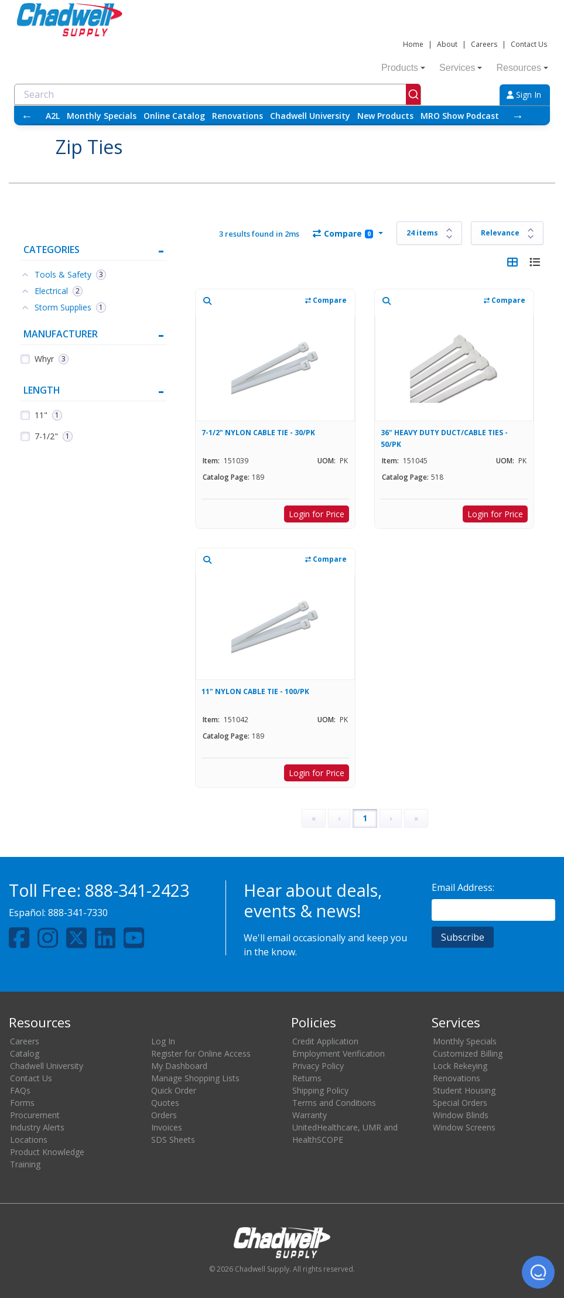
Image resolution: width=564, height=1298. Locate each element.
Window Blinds (460, 1115)
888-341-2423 (137, 890)
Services (460, 68)
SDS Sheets (173, 1139)
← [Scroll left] (27, 116)
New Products (385, 115)
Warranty (309, 1115)
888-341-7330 (78, 912)
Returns (307, 1078)
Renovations (237, 115)
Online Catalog (174, 115)
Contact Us (529, 44)
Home (413, 44)
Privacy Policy (318, 1065)
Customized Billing (468, 1053)
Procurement (35, 1115)
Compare (343, 233)
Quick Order (173, 1090)
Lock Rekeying (460, 1065)
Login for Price (316, 514)
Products (403, 68)
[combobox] (217, 94)
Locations (28, 1139)
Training (25, 1164)
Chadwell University (310, 115)
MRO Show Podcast (460, 115)
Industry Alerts (37, 1127)
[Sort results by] (507, 233)
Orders (164, 1115)
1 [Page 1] (365, 818)
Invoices (166, 1127)
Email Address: (463, 887)
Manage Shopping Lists (195, 1078)
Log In (163, 1041)
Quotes (165, 1102)
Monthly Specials (101, 115)
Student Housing (464, 1090)
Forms (22, 1102)
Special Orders (460, 1102)
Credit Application (325, 1041)
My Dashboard (179, 1065)
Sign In (524, 94)
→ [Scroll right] (518, 116)
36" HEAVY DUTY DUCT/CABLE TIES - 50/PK (444, 438)
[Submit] (413, 94)
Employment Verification (338, 1053)
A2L (53, 115)
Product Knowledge (47, 1151)
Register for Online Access (201, 1053)
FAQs (20, 1090)
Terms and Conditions (334, 1102)
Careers (484, 44)
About (447, 44)
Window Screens (464, 1127)
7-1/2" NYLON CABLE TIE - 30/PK (258, 433)
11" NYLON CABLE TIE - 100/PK (255, 691)
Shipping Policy (320, 1090)
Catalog (24, 1053)
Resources (522, 68)
